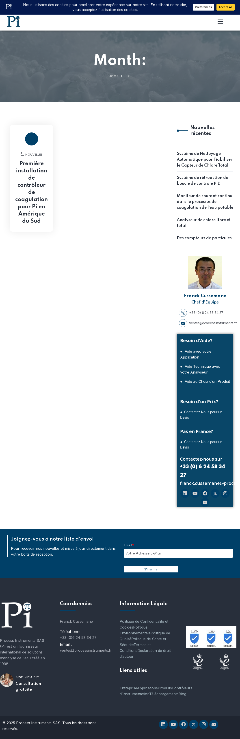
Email (129, 545)
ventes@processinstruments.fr (205, 323)
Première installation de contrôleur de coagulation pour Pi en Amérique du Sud (31, 192)
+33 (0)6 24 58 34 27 (78, 637)
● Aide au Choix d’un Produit (205, 381)
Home (113, 76)
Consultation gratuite (28, 687)
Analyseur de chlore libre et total (204, 223)
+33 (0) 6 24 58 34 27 (201, 313)
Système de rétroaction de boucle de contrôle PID (202, 181)
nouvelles (32, 154)
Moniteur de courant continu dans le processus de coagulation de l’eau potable (205, 202)
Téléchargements (164, 694)
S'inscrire (151, 569)
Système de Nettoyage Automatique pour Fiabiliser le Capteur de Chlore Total (204, 159)
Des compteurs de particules (204, 238)
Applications (147, 688)
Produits (165, 688)
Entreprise (128, 688)
